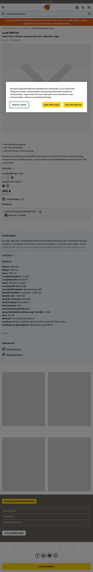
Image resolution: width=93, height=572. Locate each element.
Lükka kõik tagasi (51, 105)
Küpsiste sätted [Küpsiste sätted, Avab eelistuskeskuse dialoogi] (19, 105)
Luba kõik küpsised (73, 105)
